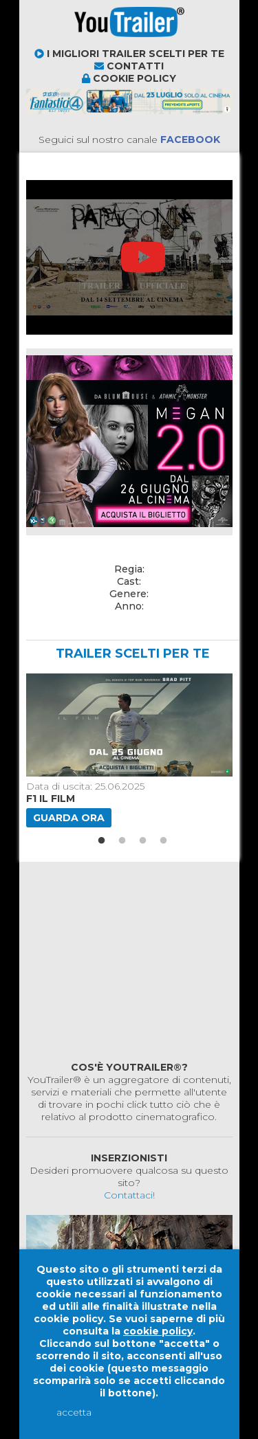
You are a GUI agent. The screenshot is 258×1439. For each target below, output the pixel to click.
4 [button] (164, 841)
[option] (127, 750)
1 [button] (102, 841)
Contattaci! (129, 1195)
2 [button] (122, 841)
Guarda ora (69, 818)
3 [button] (143, 841)
